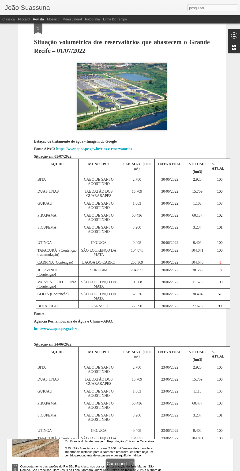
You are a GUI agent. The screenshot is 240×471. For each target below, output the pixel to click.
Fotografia (92, 19)
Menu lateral (72, 19)
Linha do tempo (115, 19)
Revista (38, 19)
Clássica (8, 19)
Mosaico (53, 19)
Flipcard (24, 19)
